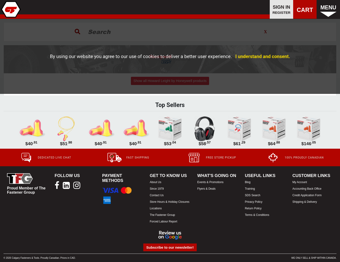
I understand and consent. (262, 56)
